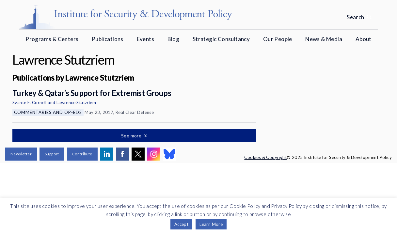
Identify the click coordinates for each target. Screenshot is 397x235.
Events (145, 39)
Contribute (82, 153)
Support (52, 153)
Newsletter (21, 153)
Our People (277, 39)
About (364, 39)
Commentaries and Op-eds (48, 112)
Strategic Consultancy (221, 39)
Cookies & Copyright (265, 157)
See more (132, 135)
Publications (107, 39)
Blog (173, 39)
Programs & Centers (51, 39)
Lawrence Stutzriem (76, 102)
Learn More (211, 224)
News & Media (323, 39)
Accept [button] (181, 224)
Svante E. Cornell (29, 102)
